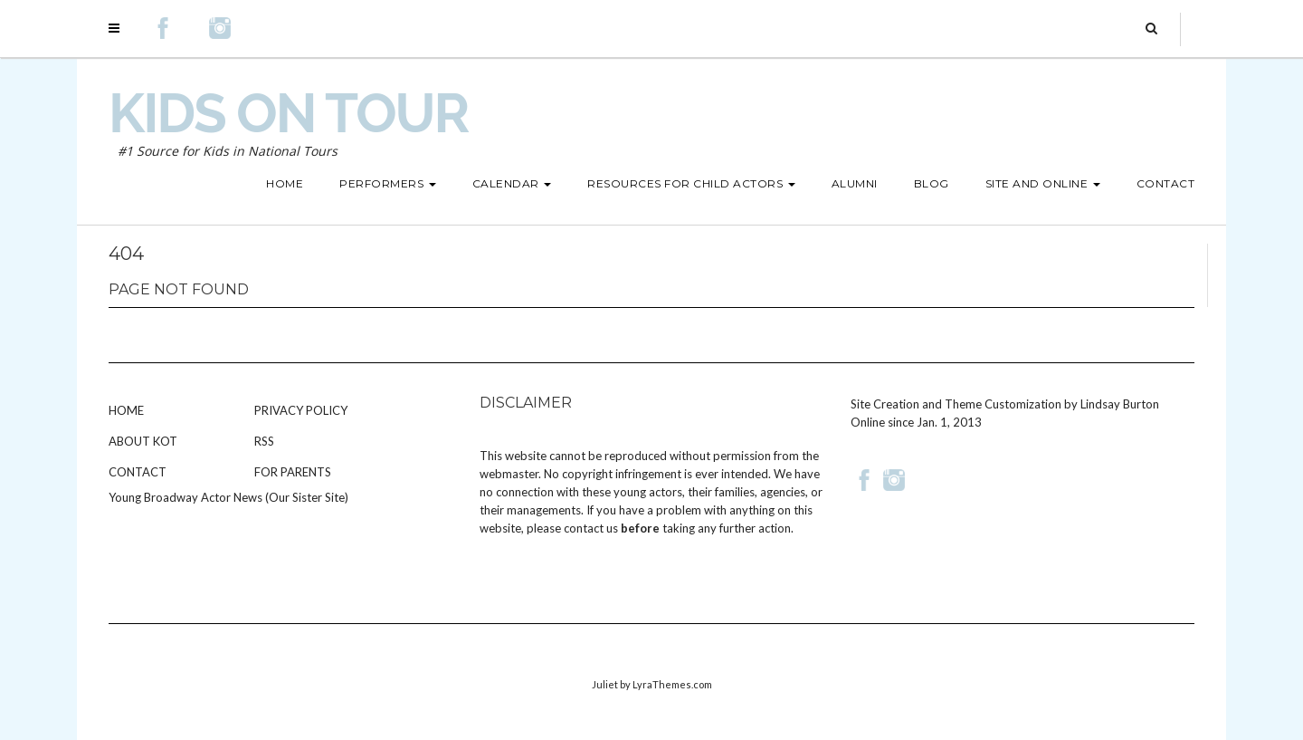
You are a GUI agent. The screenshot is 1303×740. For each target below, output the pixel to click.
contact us (591, 528)
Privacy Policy (300, 410)
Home (126, 410)
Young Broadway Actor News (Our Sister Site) (228, 497)
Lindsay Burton (1119, 404)
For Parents (292, 472)
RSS (264, 441)
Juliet (605, 684)
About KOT (143, 441)
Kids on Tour (288, 113)
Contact (137, 472)
